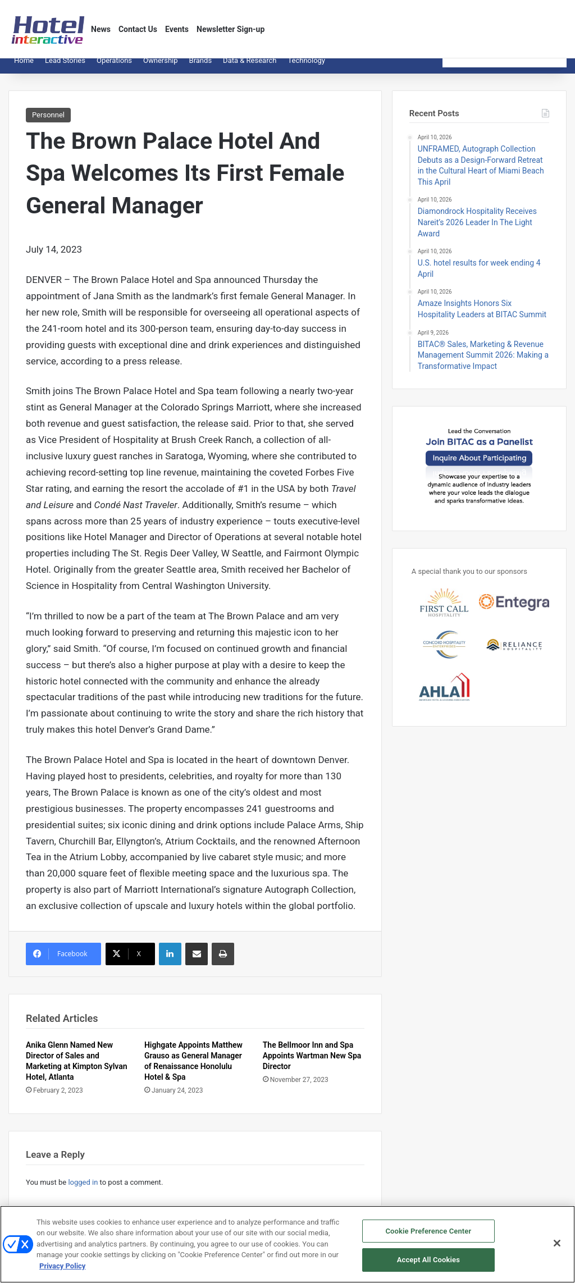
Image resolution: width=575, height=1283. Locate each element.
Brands (200, 69)
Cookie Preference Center (428, 1233)
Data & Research (249, 69)
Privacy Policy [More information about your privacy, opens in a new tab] (62, 1267)
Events (177, 29)
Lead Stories (65, 69)
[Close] (557, 1245)
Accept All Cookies (428, 1262)
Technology (306, 69)
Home (24, 69)
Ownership (160, 69)
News (101, 29)
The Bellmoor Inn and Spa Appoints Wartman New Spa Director (312, 1064)
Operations (114, 69)
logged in (83, 1190)
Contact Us (137, 29)
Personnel (48, 123)
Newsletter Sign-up (230, 29)
